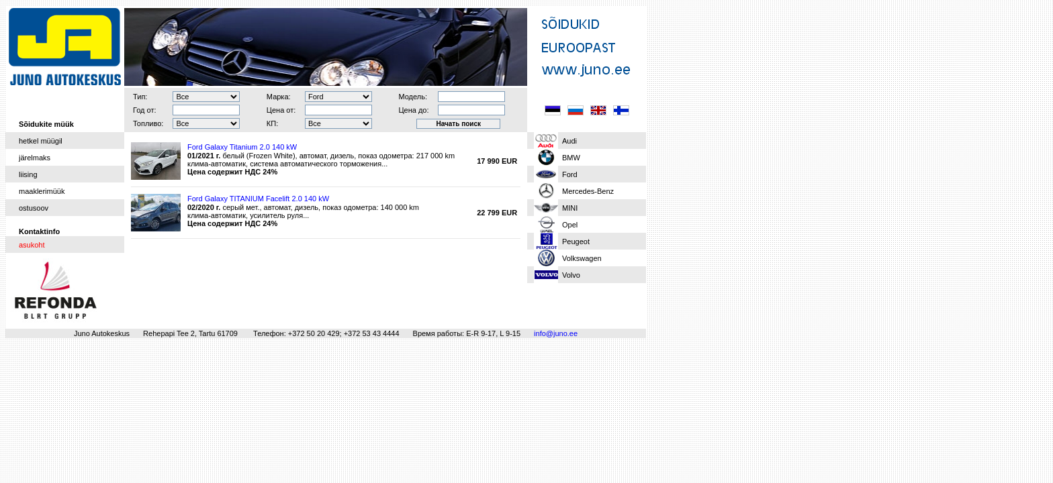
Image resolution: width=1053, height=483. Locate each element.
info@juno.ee (556, 333)
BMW (571, 158)
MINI (570, 208)
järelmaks (34, 158)
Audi (569, 141)
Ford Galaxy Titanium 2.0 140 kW (242, 147)
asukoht (32, 245)
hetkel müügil (40, 141)
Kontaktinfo (39, 231)
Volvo (571, 275)
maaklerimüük (41, 191)
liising (28, 174)
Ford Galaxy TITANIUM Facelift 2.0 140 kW (258, 199)
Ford (570, 174)
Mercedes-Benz (588, 191)
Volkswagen (582, 258)
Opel (570, 225)
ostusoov (33, 208)
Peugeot (576, 241)
